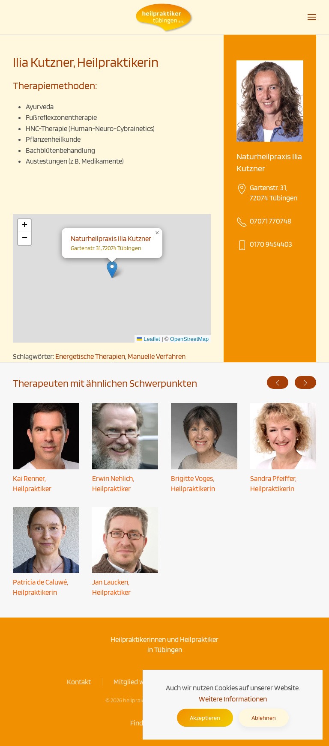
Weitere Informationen (233, 699)
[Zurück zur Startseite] (164, 17)
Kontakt (79, 681)
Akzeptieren (205, 717)
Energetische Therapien (90, 356)
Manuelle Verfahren (156, 356)
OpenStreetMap (189, 339)
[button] (312, 17)
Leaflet (148, 339)
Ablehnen (263, 717)
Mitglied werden (138, 681)
